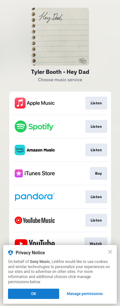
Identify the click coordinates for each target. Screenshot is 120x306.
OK (33, 294)
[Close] (110, 252)
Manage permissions (85, 294)
